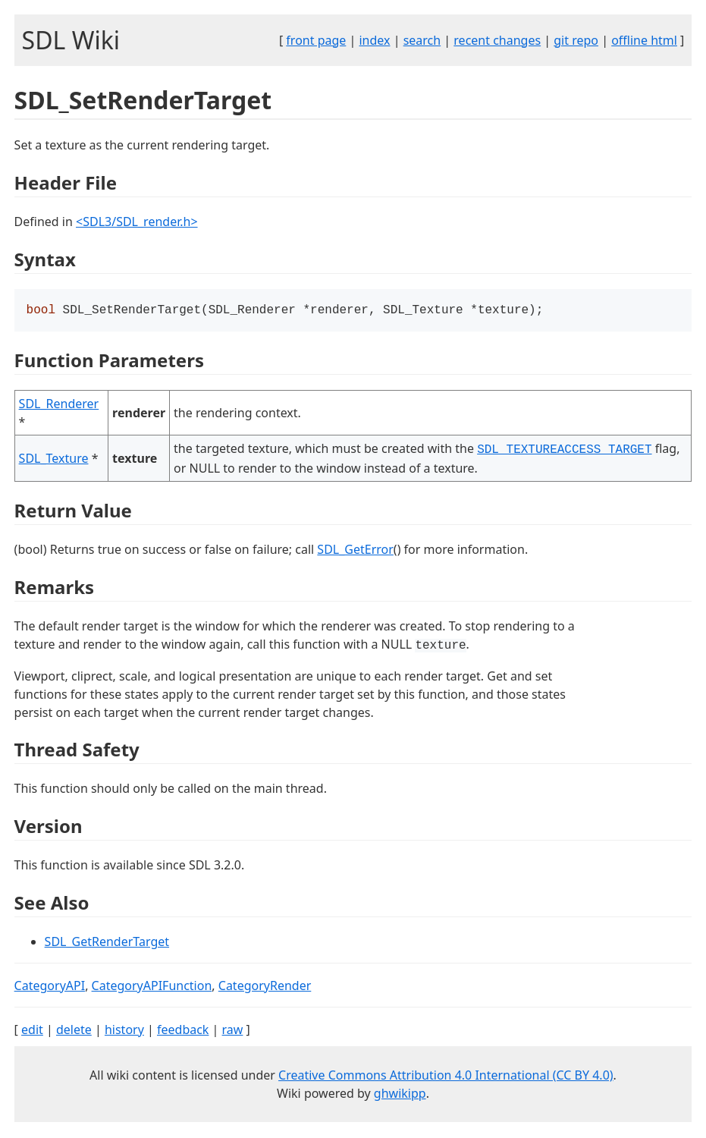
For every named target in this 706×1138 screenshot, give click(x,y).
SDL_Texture (54, 459)
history (124, 1031)
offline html (644, 40)
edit (32, 1031)
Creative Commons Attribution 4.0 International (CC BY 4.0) (445, 1076)
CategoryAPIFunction (152, 987)
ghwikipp (400, 1094)
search (422, 40)
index (374, 40)
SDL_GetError (355, 550)
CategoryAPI (50, 987)
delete (74, 1031)
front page (316, 40)
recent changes (497, 40)
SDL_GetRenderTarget (107, 943)
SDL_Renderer (59, 405)
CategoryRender (265, 987)
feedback (183, 1031)
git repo (576, 40)
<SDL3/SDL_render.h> (137, 221)
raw (232, 1031)
